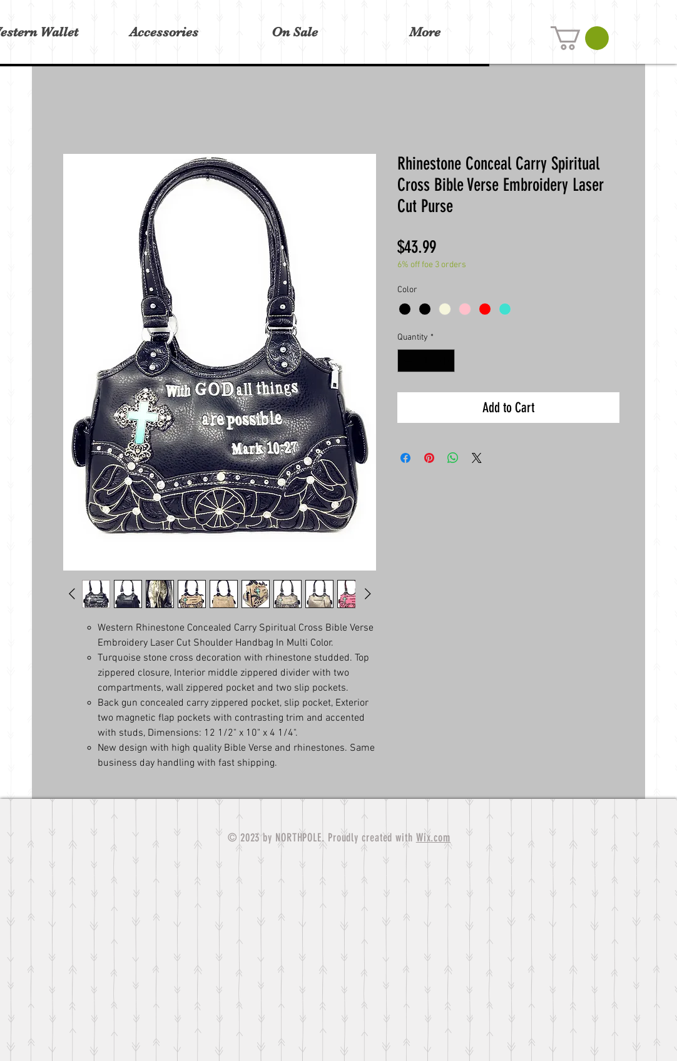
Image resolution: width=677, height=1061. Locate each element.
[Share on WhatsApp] (453, 457)
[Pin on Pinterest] (429, 457)
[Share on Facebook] (405, 457)
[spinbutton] (426, 361)
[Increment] (445, 361)
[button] (580, 38)
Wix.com (433, 838)
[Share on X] (476, 457)
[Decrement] (407, 361)
